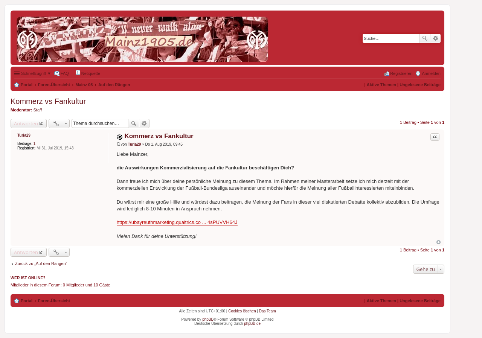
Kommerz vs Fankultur (48, 101)
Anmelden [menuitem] (431, 73)
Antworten (26, 123)
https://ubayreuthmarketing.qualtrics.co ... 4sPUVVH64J (177, 222)
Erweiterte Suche (435, 38)
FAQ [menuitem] (65, 73)
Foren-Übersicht (54, 84)
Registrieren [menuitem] (401, 73)
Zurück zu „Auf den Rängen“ (41, 263)
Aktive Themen (381, 84)
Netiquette (88, 73)
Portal (26, 84)
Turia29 (24, 135)
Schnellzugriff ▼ (36, 73)
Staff (38, 110)
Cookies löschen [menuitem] (242, 311)
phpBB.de (252, 323)
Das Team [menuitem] (267, 311)
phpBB (208, 319)
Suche (424, 38)
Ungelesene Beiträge (420, 84)
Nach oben (438, 242)
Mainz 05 (84, 84)
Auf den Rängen (114, 84)
